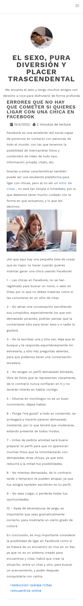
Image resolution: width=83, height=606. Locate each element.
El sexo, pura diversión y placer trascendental (41, 68)
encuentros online (26, 590)
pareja (36, 585)
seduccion (20, 585)
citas (48, 585)
